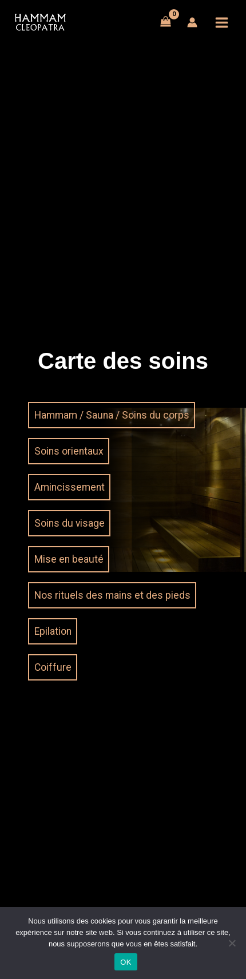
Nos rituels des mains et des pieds (112, 595)
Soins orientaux (69, 451)
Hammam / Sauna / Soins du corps (111, 415)
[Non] (231, 943)
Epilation (53, 631)
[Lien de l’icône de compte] (192, 22)
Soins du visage (69, 523)
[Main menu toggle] (222, 22)
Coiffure (53, 667)
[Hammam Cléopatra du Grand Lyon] (40, 22)
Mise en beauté (69, 559)
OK (125, 962)
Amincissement (69, 487)
